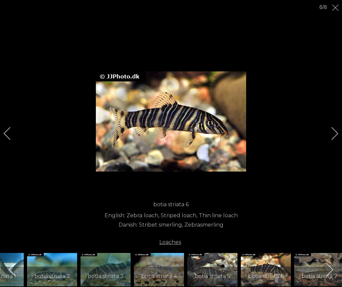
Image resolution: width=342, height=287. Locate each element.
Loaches (170, 242)
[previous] (11, 133)
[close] (336, 7)
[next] (330, 133)
